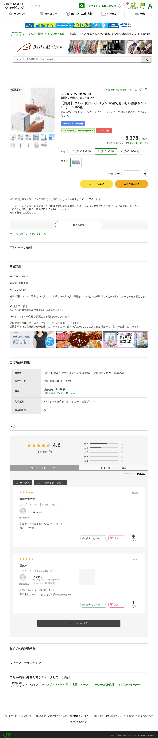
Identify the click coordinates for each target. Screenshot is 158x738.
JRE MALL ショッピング (17, 31)
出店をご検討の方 (144, 714)
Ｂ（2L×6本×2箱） (82, 149)
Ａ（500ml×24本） (130, 149)
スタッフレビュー (113, 465)
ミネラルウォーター (129, 682)
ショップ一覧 (25, 714)
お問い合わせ (40, 714)
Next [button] (43, 107)
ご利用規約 (98, 714)
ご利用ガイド (10, 714)
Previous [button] (21, 107)
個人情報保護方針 (78, 719)
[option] (32, 107)
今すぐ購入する (131, 182)
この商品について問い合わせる (120, 87)
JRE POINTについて (57, 714)
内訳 (146, 141)
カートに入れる (96, 182)
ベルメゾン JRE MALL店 (55, 682)
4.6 (57, 443)
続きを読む (79, 222)
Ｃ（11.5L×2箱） (106, 149)
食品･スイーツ (80, 682)
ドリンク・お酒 (56, 31)
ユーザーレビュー (44, 465)
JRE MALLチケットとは (80, 714)
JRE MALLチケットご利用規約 (120, 714)
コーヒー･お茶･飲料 (103, 682)
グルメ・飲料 (35, 31)
